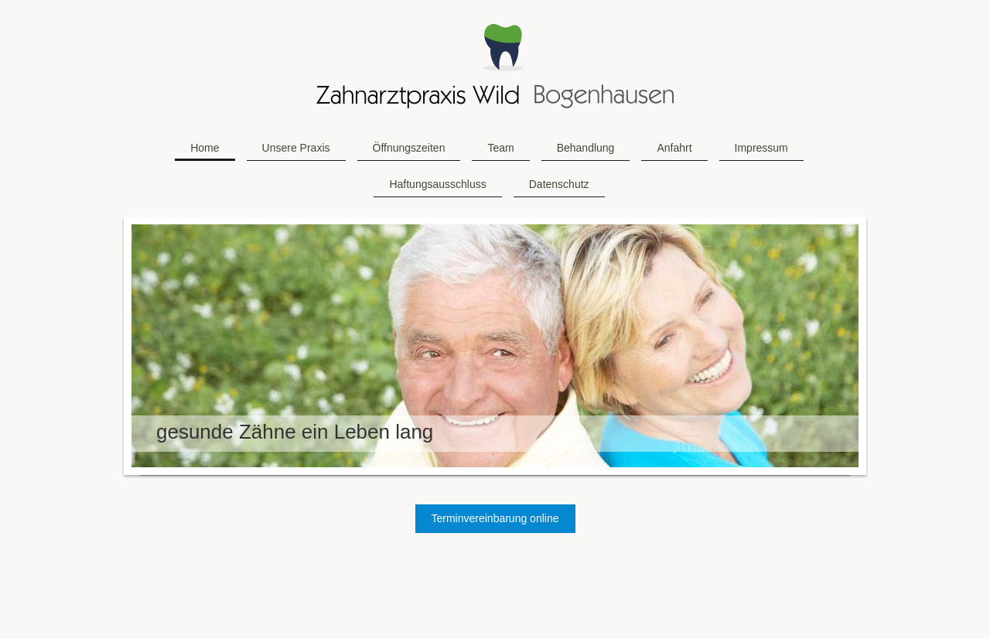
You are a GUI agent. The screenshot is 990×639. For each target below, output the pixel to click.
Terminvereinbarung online (495, 518)
